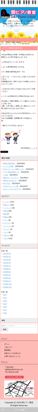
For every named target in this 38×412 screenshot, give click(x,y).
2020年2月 (7, 278)
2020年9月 (7, 269)
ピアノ (5, 220)
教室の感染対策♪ (9, 163)
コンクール (7, 226)
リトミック (7, 208)
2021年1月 (7, 266)
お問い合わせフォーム (12, 356)
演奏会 (5, 217)
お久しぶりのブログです (12, 189)
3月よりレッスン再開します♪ (13, 169)
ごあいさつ (8, 347)
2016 (5, 313)
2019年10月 (7, 287)
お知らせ (6, 235)
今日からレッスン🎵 (10, 186)
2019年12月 (7, 284)
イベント (6, 229)
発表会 (5, 211)
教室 (4, 214)
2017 (5, 310)
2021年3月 (7, 263)
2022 (5, 295)
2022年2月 (7, 257)
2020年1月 (7, 281)
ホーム (6, 344)
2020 (5, 301)
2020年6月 (7, 272)
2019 (5, 304)
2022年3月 (7, 253)
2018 (5, 307)
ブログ (5, 238)
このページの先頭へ (19, 410)
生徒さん (6, 205)
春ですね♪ (7, 183)
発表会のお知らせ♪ (10, 180)
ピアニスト (7, 223)
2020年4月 (7, 275)
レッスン (33, 148)
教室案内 (7, 350)
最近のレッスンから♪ (11, 178)
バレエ (5, 232)
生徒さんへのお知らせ (12, 353)
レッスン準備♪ (8, 166)
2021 (5, 298)
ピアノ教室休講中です (11, 172)
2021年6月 (7, 260)
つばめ (5, 175)
